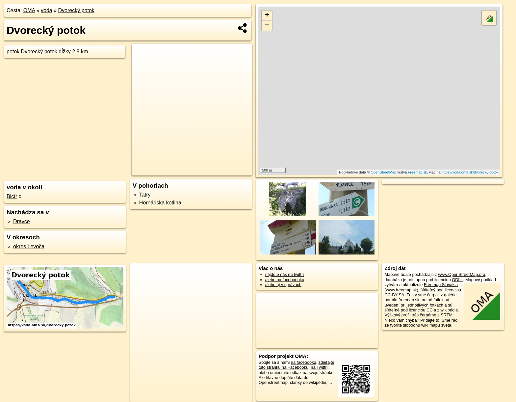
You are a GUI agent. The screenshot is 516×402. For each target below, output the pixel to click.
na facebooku (303, 362)
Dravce (21, 221)
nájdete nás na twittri (284, 274)
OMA (29, 10)
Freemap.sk (417, 172)
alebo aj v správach (283, 284)
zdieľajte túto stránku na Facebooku (296, 365)
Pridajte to (429, 320)
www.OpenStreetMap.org (461, 274)
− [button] (267, 26)
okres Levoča (28, 246)
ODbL (457, 279)
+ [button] (267, 15)
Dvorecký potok (76, 10)
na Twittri (319, 367)
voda (46, 10)
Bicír (12, 196)
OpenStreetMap (383, 172)
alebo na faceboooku (284, 279)
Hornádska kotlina (160, 202)
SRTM (446, 314)
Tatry (145, 195)
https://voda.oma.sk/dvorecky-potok (470, 172)
